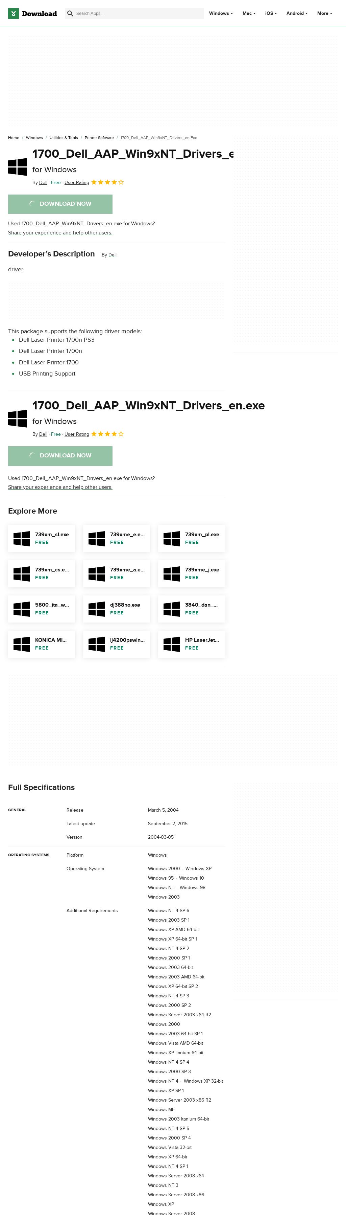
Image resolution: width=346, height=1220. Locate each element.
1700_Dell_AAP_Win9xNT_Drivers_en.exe (148, 160)
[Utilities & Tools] (64, 138)
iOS (269, 13)
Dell (112, 255)
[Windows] (34, 138)
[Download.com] (32, 13)
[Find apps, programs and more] (134, 13)
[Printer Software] (99, 138)
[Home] (13, 138)
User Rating (94, 182)
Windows (219, 13)
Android (295, 13)
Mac (247, 13)
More (325, 13)
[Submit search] (70, 13)
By (39, 182)
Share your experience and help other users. (60, 232)
